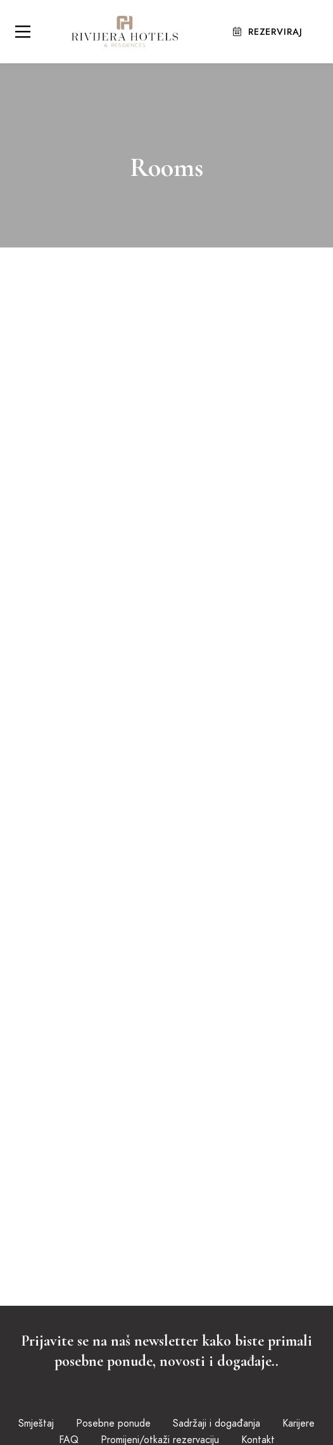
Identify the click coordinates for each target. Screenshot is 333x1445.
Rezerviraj (270, 31)
